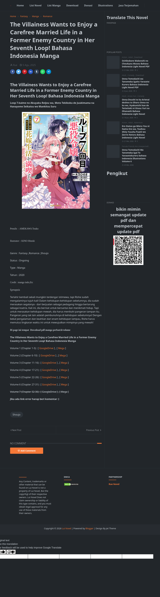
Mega (61, 348)
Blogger (89, 528)
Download (138, 57)
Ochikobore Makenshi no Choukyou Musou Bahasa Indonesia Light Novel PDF (136, 63)
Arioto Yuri (132, 96)
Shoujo (17, 414)
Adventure (138, 122)
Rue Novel (114, 484)
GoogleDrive (46, 348)
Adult (130, 57)
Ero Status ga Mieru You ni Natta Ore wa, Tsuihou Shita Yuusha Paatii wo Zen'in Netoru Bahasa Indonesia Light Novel (136, 132)
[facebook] (142, 5)
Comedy (131, 75)
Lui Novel (66, 528)
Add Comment (27, 450)
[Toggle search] (149, 5)
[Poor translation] (11, 552)
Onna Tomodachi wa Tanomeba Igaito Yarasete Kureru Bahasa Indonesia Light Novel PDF (135, 83)
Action (125, 57)
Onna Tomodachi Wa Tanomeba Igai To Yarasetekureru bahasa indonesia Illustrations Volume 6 (134, 155)
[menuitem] (20, 5)
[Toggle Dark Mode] (146, 5)
